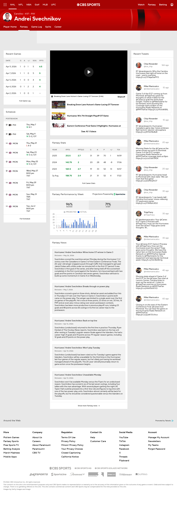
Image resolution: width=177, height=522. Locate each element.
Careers (36, 454)
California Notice (70, 470)
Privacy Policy (68, 454)
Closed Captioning (70, 466)
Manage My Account (158, 450)
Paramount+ (38, 462)
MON (15, 143)
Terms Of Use (68, 450)
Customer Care (98, 454)
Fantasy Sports (11, 454)
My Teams (153, 458)
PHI (14, 125)
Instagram (124, 458)
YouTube (123, 450)
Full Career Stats (88, 183)
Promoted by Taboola (164, 434)
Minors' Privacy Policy (72, 458)
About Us (37, 450)
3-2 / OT (35, 135)
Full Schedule (25, 219)
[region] (88, 72)
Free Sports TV (11, 458)
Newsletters (154, 454)
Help (92, 450)
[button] (88, 72)
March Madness (11, 466)
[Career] (58, 27)
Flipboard (124, 473)
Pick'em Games (11, 450)
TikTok (122, 454)
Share (120, 97)
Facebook (124, 462)
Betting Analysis (11, 462)
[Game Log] (37, 27)
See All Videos (88, 131)
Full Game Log (24, 101)
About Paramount (41, 458)
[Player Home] (10, 27)
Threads (123, 470)
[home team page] (10, 125)
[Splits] (48, 27)
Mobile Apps (10, 470)
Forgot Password (156, 462)
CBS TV (36, 466)
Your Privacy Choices (72, 462)
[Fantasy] (24, 27)
